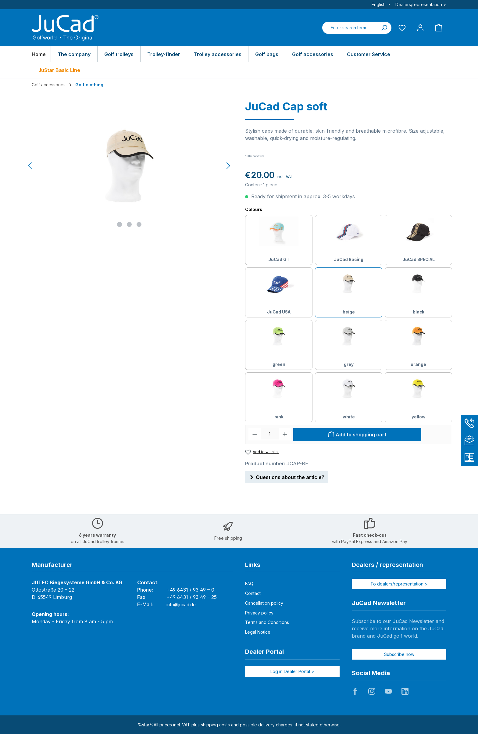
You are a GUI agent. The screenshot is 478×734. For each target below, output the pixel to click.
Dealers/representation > (420, 4)
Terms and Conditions (267, 622)
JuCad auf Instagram (371, 691)
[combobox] (349, 28)
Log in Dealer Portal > (292, 671)
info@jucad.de (181, 604)
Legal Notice (257, 632)
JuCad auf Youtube (388, 691)
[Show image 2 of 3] (129, 224)
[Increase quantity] (285, 434)
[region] (129, 165)
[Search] (384, 28)
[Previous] (30, 166)
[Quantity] (270, 434)
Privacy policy (259, 612)
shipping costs (215, 724)
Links (252, 564)
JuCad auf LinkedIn (404, 691)
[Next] (228, 166)
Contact (253, 593)
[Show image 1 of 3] (119, 224)
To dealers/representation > (399, 583)
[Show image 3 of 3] (139, 224)
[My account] (420, 27)
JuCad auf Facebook (355, 691)
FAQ (249, 583)
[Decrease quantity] (254, 434)
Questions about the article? (286, 476)
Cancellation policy (264, 603)
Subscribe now (399, 654)
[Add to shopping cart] (357, 434)
